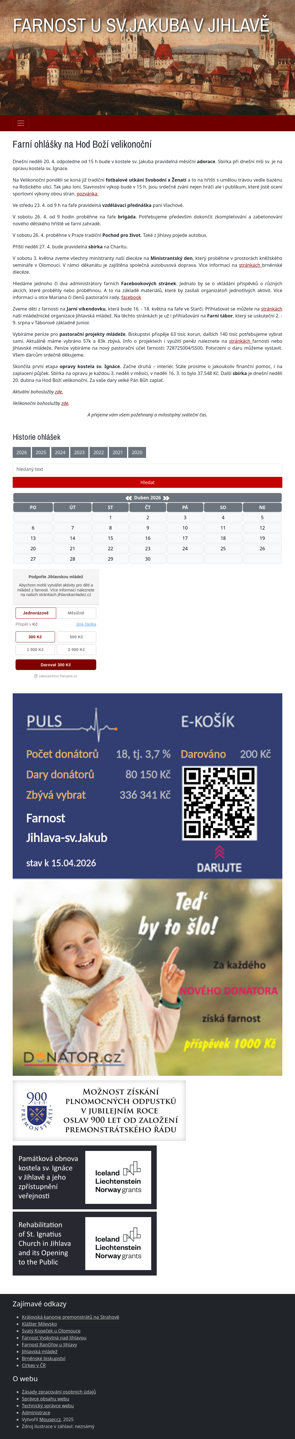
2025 (41, 452)
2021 (118, 452)
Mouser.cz (49, 1419)
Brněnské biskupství (43, 1358)
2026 (21, 452)
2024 (60, 452)
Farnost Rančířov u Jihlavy (49, 1344)
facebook (131, 297)
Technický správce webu (48, 1405)
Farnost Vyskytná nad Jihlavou (54, 1338)
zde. (59, 392)
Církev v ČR (34, 1365)
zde (64, 403)
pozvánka (88, 194)
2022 (98, 452)
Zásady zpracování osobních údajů (59, 1392)
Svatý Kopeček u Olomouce (51, 1331)
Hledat (147, 482)
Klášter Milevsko (39, 1324)
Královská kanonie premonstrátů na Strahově (70, 1317)
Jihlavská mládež (39, 1351)
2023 (79, 452)
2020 (137, 452)
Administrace (36, 1412)
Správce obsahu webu (45, 1399)
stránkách (250, 265)
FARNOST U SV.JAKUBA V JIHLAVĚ (141, 22)
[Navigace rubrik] (21, 123)
